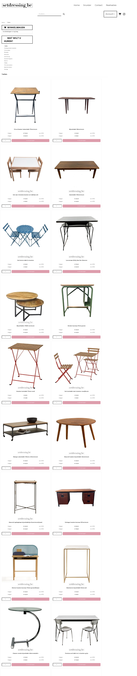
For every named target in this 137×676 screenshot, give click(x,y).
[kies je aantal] (39, 73)
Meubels (6, 50)
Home (33, 4)
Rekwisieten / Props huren (67, 661)
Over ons (39, 657)
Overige (6, 67)
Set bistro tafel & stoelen (83, 109)
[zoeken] (131, 4)
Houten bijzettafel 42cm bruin (83, 393)
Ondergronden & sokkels (10, 46)
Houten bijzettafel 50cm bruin (116, 346)
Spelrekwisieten (8, 65)
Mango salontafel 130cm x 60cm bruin (83, 204)
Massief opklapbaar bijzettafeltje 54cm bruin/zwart (51, 251)
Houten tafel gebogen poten (83, 440)
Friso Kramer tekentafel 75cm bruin (50, 61)
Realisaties (68, 4)
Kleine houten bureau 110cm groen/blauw (116, 251)
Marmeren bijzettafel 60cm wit (50, 298)
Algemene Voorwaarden (66, 665)
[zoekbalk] (117, 4)
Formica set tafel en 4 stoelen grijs (116, 298)
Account (110, 12)
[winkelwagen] (120, 12)
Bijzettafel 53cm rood (83, 583)
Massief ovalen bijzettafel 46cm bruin (116, 204)
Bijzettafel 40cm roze (116, 535)
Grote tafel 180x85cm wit (50, 346)
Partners (39, 661)
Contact (55, 4)
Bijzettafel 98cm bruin (84, 61)
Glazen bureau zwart (116, 440)
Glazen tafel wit (83, 630)
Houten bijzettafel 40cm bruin (83, 346)
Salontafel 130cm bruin (50, 109)
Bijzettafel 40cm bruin (51, 583)
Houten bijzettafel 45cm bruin (51, 393)
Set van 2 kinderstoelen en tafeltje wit (116, 61)
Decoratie (6, 52)
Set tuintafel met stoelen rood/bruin (51, 204)
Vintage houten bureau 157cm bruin (83, 251)
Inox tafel (83, 488)
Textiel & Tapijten (8, 56)
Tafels (6, 43)
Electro (6, 58)
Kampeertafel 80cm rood (50, 440)
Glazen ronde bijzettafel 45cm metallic (83, 298)
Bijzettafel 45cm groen (83, 535)
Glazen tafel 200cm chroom (116, 583)
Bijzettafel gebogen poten (116, 488)
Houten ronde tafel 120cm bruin (50, 630)
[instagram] (124, 12)
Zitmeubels (7, 48)
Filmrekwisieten (8, 62)
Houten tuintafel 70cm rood (116, 156)
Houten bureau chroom (50, 488)
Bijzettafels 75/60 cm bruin (50, 156)
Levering (61, 657)
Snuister (44, 4)
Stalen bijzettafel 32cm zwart (117, 393)
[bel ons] (132, 12)
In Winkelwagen (54, 73)
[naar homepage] (12, 4)
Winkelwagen (16, 25)
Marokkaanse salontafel (50, 535)
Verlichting (7, 54)
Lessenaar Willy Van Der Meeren (116, 109)
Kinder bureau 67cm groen (83, 156)
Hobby (5, 60)
